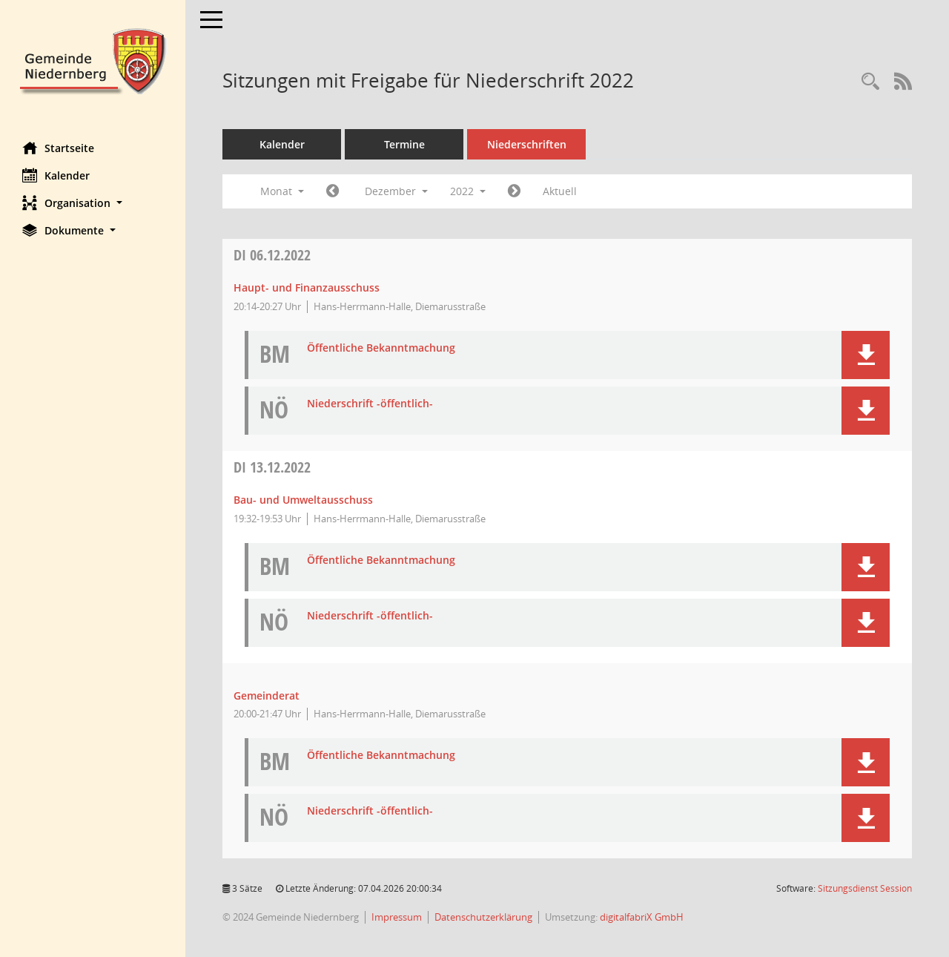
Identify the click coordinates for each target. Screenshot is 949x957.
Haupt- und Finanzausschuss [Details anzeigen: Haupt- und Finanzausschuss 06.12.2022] (307, 287)
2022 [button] (468, 191)
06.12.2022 (272, 255)
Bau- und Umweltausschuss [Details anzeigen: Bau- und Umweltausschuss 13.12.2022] (303, 500)
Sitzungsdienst (865, 888)
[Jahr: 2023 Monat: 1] (514, 191)
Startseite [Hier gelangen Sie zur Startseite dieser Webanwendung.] (58, 147)
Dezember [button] (396, 191)
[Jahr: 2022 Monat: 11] (332, 191)
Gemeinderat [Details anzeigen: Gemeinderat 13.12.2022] (267, 695)
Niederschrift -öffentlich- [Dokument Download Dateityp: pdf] (370, 404)
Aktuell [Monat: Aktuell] (560, 191)
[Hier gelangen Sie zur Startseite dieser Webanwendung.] (92, 59)
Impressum (396, 917)
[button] (92, 203)
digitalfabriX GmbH (642, 917)
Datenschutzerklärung (483, 917)
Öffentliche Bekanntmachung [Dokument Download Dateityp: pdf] (381, 348)
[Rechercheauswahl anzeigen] (870, 82)
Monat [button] (282, 191)
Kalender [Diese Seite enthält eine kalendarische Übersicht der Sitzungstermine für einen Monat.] (56, 175)
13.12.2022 (272, 467)
